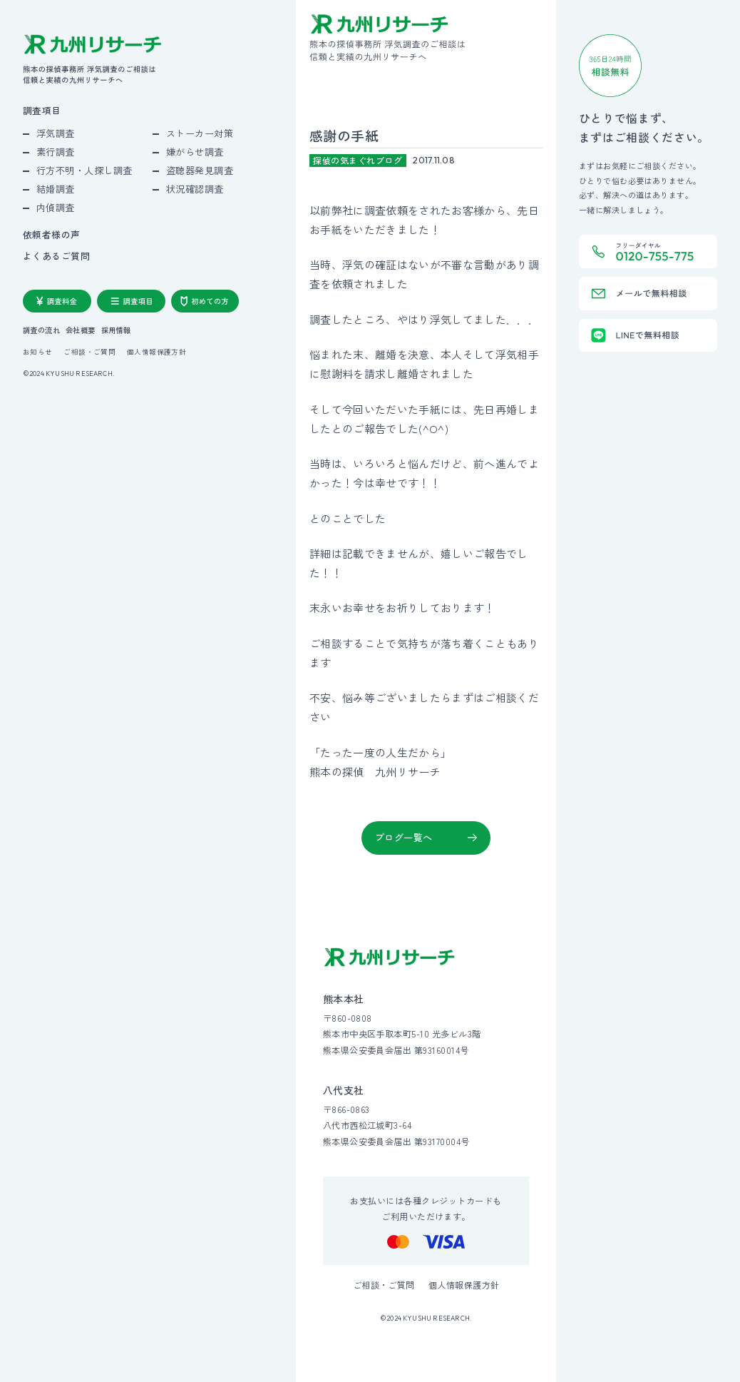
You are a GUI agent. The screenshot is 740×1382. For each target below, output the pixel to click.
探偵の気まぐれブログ (357, 160)
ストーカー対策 (200, 133)
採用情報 (116, 330)
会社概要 (81, 330)
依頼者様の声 (52, 235)
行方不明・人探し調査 (84, 170)
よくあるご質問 (57, 256)
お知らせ (38, 352)
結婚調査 (55, 188)
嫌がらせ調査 (195, 151)
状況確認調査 (195, 188)
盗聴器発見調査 (200, 170)
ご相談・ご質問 (89, 352)
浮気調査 (55, 133)
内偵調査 (55, 207)
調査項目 (42, 111)
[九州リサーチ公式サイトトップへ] (389, 957)
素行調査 (55, 151)
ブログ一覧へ (404, 837)
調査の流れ (41, 330)
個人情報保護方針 (156, 352)
